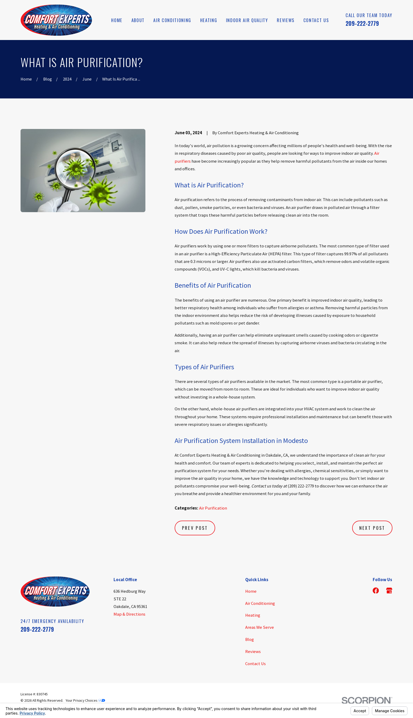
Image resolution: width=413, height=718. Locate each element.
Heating (252, 615)
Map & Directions (129, 614)
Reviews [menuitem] (285, 20)
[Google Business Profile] (389, 590)
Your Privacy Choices (85, 700)
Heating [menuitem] (208, 20)
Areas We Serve (259, 627)
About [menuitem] (138, 20)
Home (251, 591)
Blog (249, 639)
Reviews (253, 651)
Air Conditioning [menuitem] (172, 20)
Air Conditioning (260, 603)
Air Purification (213, 508)
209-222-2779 (362, 23)
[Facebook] (376, 590)
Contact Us (255, 663)
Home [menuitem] (116, 20)
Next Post (372, 528)
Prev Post (195, 528)
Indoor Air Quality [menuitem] (247, 20)
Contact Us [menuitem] (316, 20)
